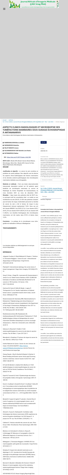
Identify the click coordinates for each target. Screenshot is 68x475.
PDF (44, 142)
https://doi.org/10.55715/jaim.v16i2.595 (19, 157)
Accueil (4, 120)
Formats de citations (47, 180)
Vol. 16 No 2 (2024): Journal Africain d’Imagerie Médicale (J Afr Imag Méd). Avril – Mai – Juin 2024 (28, 121)
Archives (11, 120)
